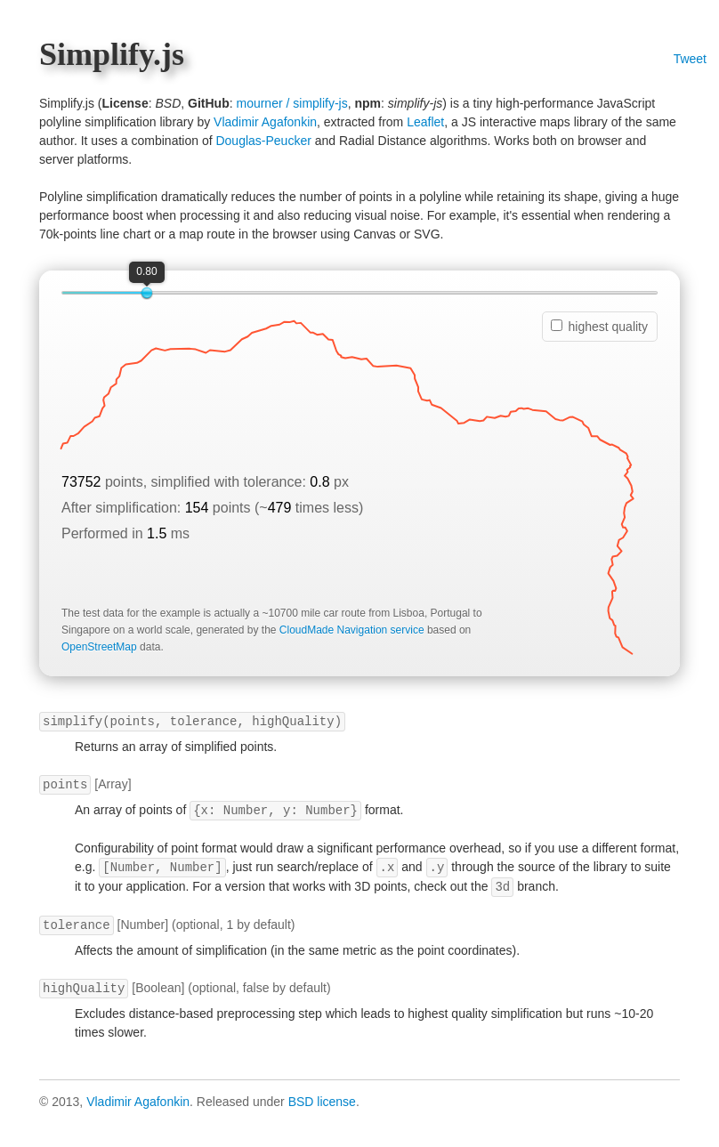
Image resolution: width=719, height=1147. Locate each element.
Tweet (690, 59)
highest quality (599, 326)
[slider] (147, 293)
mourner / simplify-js (291, 103)
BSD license (322, 1101)
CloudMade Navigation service (351, 630)
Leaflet (425, 122)
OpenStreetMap (99, 647)
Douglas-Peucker (263, 140)
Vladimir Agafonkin (265, 122)
